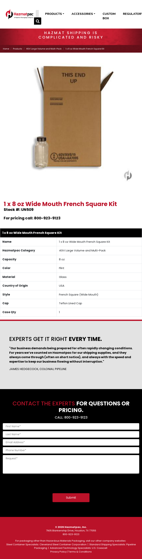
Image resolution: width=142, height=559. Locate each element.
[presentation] (31, 482)
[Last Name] (71, 434)
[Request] (71, 464)
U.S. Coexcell (99, 548)
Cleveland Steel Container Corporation (63, 544)
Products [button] (53, 14)
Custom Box (109, 16)
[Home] (20, 14)
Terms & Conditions (80, 551)
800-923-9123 (71, 534)
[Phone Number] (71, 450)
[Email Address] (71, 442)
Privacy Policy (58, 551)
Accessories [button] (82, 14)
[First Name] (71, 426)
